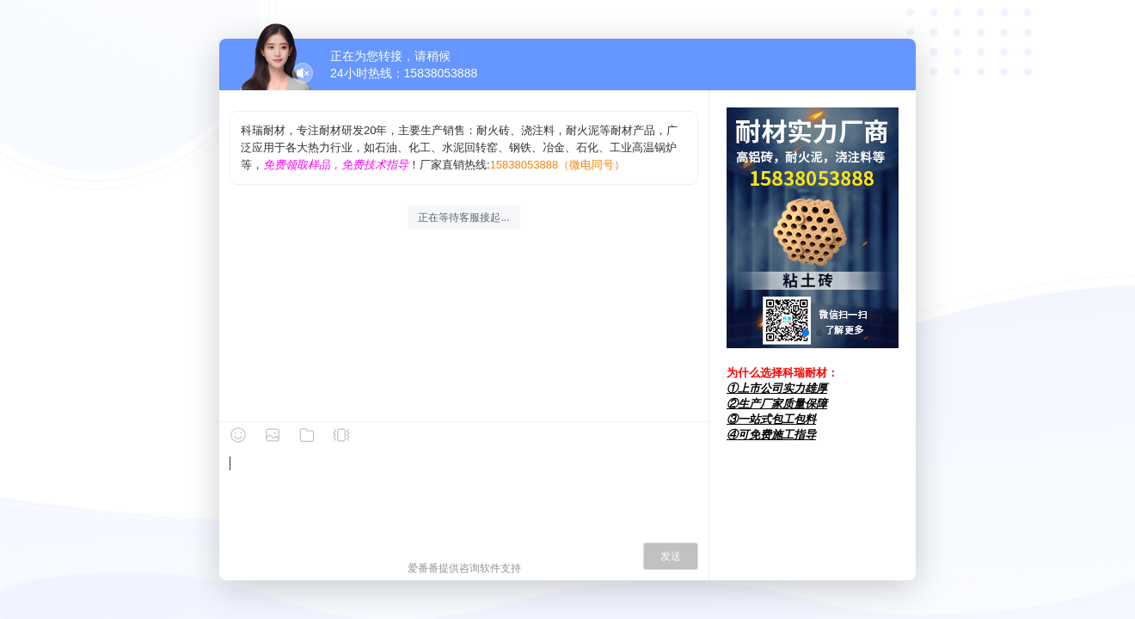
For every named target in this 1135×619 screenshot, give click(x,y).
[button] (805, 332)
